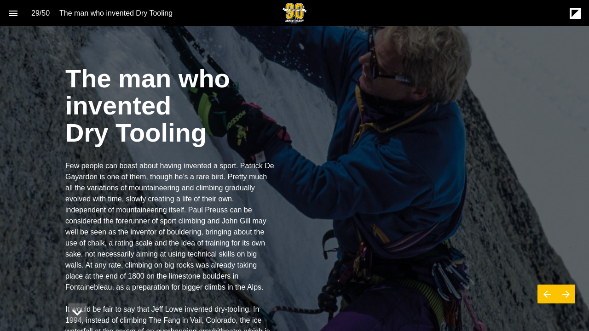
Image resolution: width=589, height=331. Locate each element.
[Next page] (565, 294)
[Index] (13, 13)
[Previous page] (546, 294)
